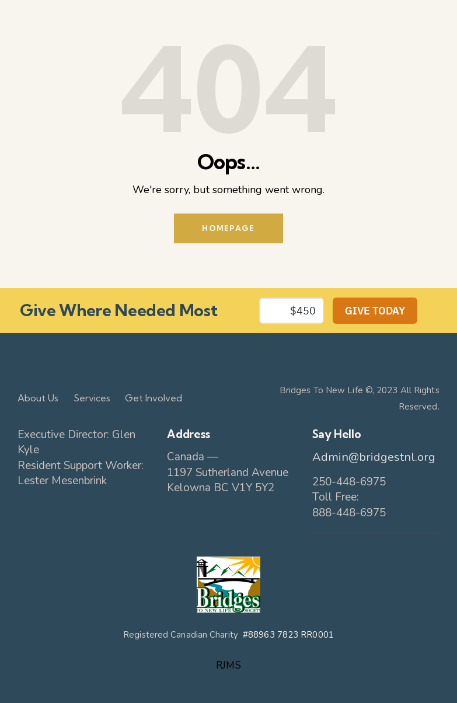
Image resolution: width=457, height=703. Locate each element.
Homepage (228, 228)
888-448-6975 (349, 512)
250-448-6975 (349, 481)
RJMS (228, 665)
